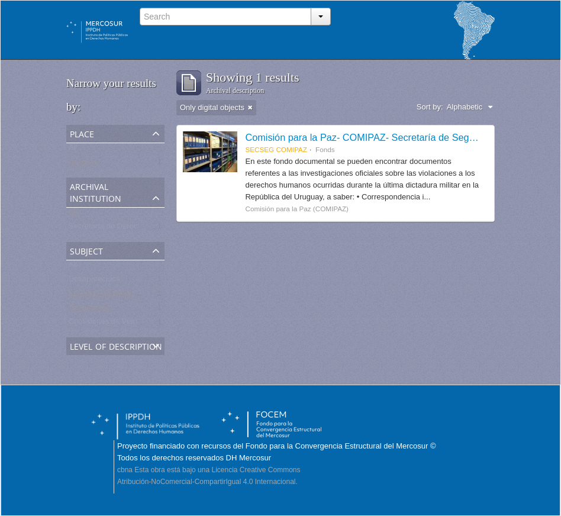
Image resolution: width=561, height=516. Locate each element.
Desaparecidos (94, 281)
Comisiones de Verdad (107, 324)
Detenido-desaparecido (108, 295)
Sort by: (430, 106)
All (73, 150)
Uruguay (83, 164)
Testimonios (89, 309)
